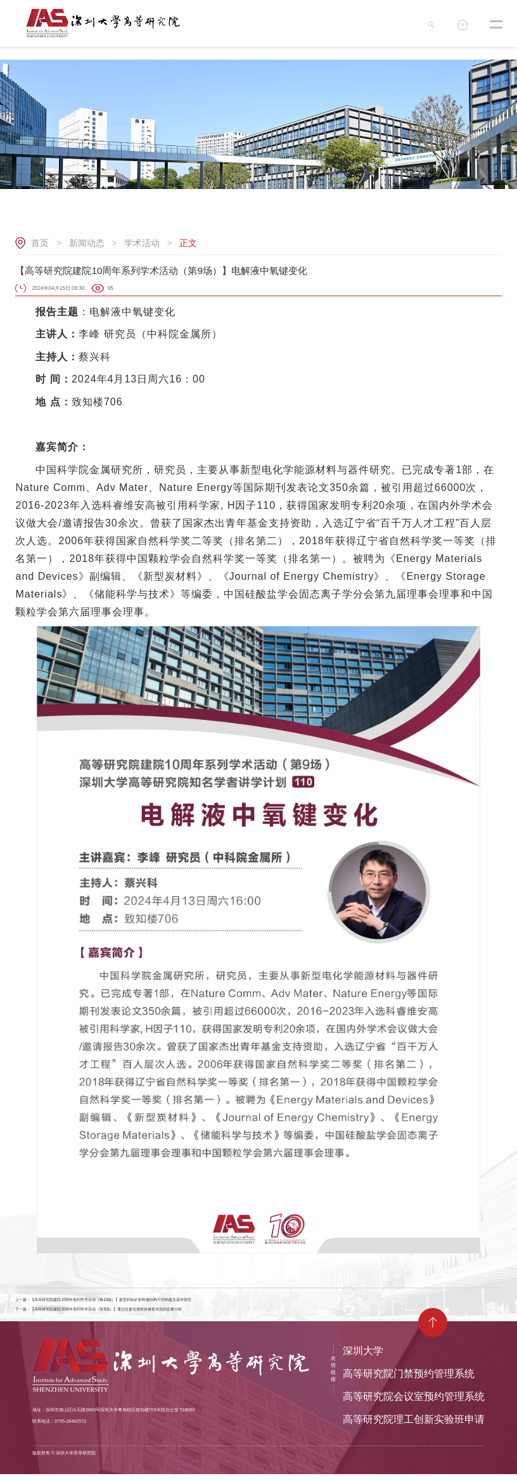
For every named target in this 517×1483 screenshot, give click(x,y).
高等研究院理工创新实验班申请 (414, 1428)
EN (465, 27)
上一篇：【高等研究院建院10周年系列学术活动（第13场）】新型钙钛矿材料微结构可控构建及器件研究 (147, 1301)
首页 (40, 243)
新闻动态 (87, 243)
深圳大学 (363, 1359)
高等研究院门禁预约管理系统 (409, 1382)
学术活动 (142, 243)
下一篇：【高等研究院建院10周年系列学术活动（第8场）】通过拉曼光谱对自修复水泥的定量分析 (139, 1316)
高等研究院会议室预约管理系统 (414, 1405)
